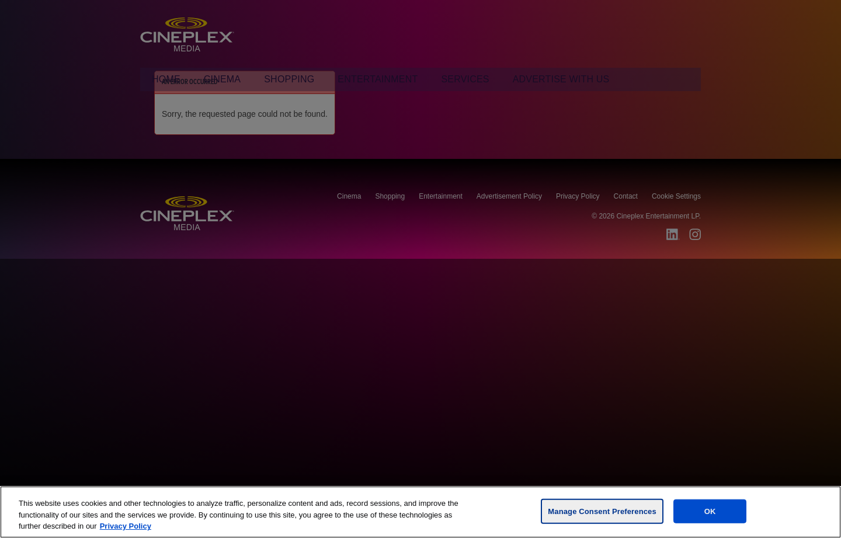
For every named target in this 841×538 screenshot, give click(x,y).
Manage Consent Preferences (602, 510)
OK (710, 510)
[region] (420, 512)
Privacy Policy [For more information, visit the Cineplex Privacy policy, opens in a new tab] (125, 526)
